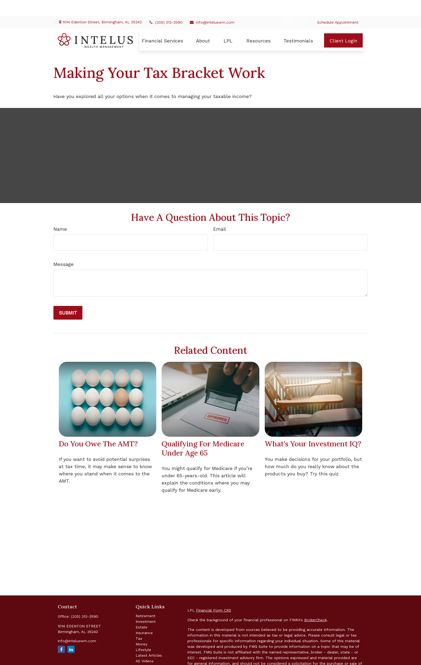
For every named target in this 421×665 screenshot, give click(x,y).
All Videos (145, 645)
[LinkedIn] (286, 6)
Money (141, 628)
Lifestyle (143, 633)
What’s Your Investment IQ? (313, 427)
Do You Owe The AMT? (98, 427)
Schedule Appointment (337, 6)
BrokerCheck (315, 604)
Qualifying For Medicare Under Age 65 (203, 432)
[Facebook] (301, 6)
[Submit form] (67, 296)
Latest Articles (149, 639)
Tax (139, 622)
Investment (146, 605)
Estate (141, 611)
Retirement (145, 600)
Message (63, 248)
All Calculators (149, 650)
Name (60, 213)
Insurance (144, 617)
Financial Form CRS (213, 594)
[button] (162, 24)
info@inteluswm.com (211, 6)
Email (219, 213)
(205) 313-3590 (165, 6)
